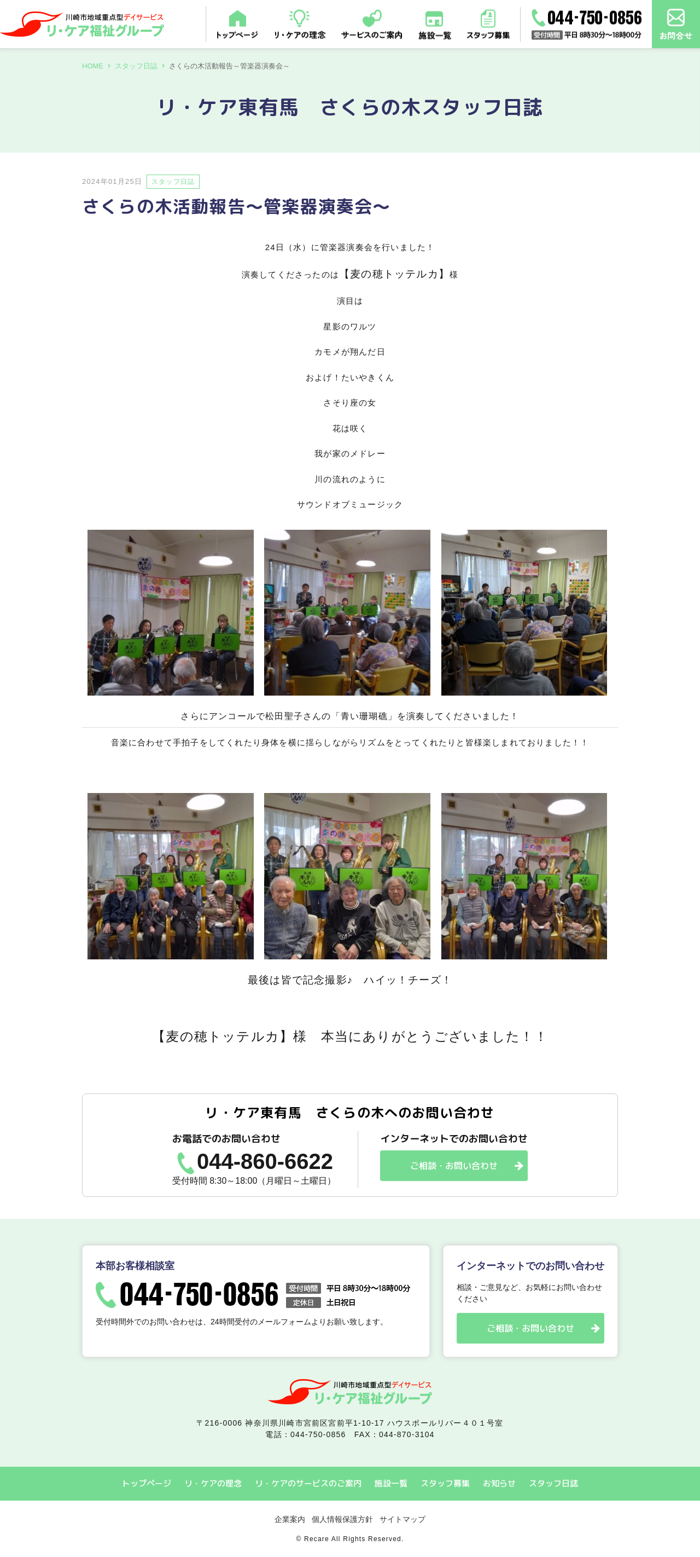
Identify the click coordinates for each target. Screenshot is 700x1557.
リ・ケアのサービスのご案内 (308, 1483)
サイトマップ (402, 1519)
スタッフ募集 (445, 1483)
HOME (92, 66)
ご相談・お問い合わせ (454, 1166)
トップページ (146, 1483)
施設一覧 (391, 1483)
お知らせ (499, 1483)
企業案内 (290, 1519)
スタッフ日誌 (136, 66)
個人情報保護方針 (342, 1519)
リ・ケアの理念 (213, 1483)
